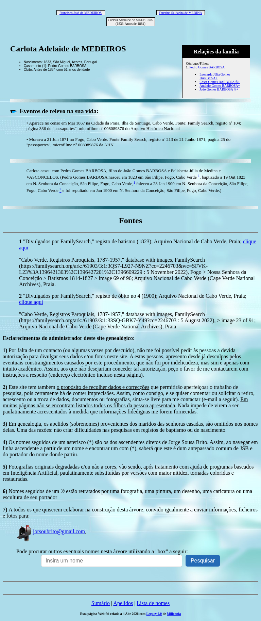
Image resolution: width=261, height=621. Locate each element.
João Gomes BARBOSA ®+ (218, 89)
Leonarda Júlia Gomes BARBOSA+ (214, 76)
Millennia (174, 614)
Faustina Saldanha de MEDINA (180, 13)
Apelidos (123, 603)
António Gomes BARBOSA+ (219, 85)
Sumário (100, 603)
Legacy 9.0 (154, 614)
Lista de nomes (153, 603)
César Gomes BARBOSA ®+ (219, 82)
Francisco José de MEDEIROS (80, 13)
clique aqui (31, 302)
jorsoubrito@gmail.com (50, 531)
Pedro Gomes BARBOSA (207, 67)
